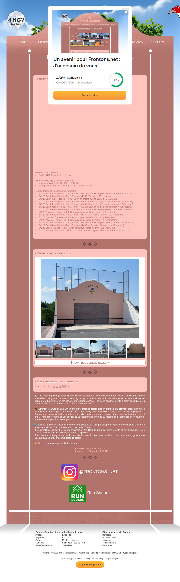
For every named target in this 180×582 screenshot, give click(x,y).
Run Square (90, 492)
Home (24, 42)
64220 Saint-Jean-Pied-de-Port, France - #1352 (63, 196)
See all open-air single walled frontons (57, 443)
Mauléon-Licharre (70, 540)
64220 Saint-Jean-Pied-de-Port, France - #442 (62, 209)
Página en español (130, 553)
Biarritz (39, 540)
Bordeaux (106, 535)
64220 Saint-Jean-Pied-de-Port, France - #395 (62, 222)
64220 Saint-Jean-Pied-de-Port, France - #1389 (63, 214)
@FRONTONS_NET (90, 471)
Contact (156, 42)
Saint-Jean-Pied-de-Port (73, 543)
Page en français (114, 553)
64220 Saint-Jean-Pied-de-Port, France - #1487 (63, 225)
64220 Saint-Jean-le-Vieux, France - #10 (59, 230)
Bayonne (40, 537)
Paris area (107, 545)
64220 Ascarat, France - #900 (54, 212)
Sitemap (73, 553)
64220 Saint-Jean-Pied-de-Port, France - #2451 (63, 204)
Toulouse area (108, 543)
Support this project (90, 564)
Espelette (66, 535)
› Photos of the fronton (53, 253)
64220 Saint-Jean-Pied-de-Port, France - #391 (62, 206)
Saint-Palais (67, 545)
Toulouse (106, 540)
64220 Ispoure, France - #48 (53, 217)
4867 (16, 19)
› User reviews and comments (56, 381)
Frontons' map (83, 553)
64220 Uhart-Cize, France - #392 (55, 199)
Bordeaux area (109, 537)
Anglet (38, 535)
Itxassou (66, 537)
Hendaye (40, 543)
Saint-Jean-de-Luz (44, 545)
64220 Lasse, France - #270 (53, 228)
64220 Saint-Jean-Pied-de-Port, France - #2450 (63, 201)
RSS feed (102, 553)
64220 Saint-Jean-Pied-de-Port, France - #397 (62, 193)
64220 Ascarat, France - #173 (54, 220)
